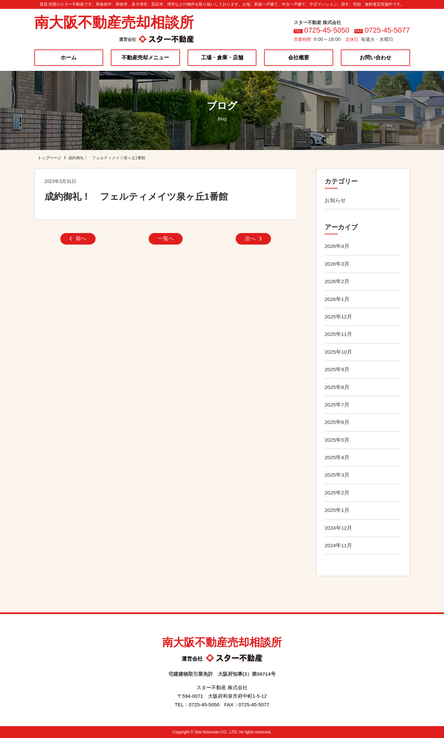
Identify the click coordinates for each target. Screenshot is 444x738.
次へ (253, 239)
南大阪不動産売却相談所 (114, 22)
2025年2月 (337, 492)
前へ (78, 239)
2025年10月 (339, 352)
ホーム (68, 57)
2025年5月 (337, 440)
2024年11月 (339, 545)
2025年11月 (339, 334)
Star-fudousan (206, 732)
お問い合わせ (375, 57)
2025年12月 (339, 316)
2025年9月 (337, 369)
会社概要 (298, 57)
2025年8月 (337, 387)
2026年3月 (337, 264)
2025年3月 (337, 475)
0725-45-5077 (387, 30)
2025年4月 (337, 457)
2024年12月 (339, 528)
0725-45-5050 (326, 30)
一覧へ (166, 239)
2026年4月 (337, 246)
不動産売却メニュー (145, 57)
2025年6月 (337, 422)
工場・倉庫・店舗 (222, 57)
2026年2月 (337, 281)
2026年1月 (337, 299)
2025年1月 (337, 510)
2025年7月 (337, 404)
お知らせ (335, 200)
